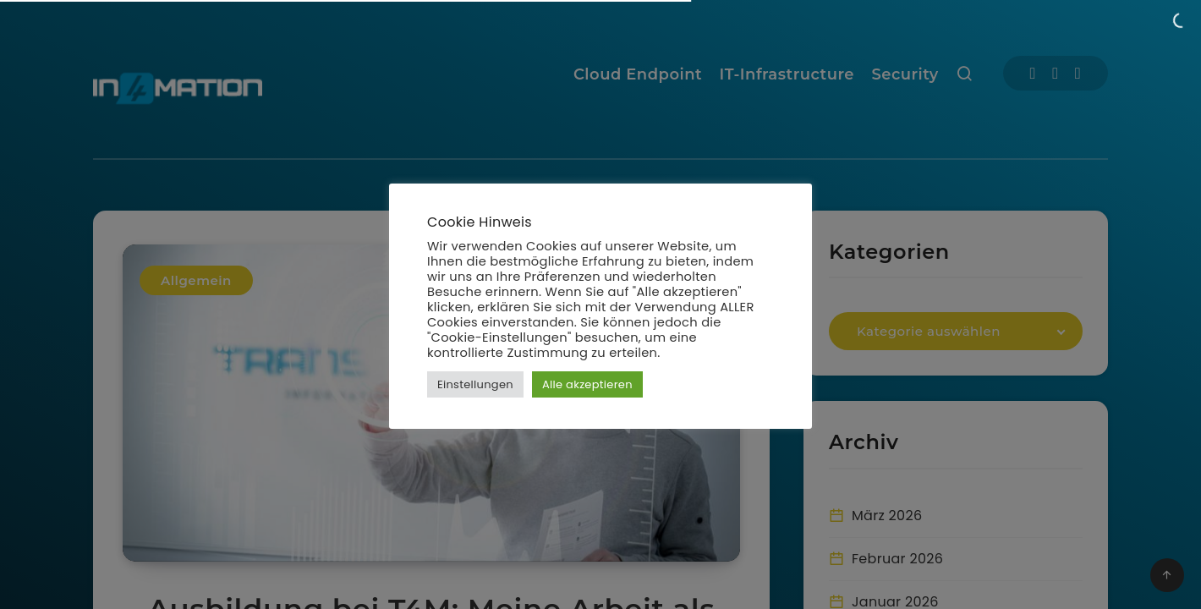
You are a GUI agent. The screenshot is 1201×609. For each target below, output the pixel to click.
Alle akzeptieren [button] (587, 384)
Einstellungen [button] (475, 384)
